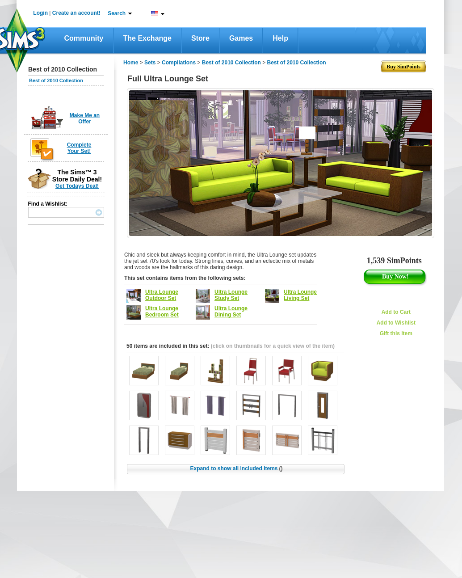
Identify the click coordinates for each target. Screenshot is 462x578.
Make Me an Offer (85, 118)
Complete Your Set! (79, 148)
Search (117, 13)
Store (200, 38)
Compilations (179, 62)
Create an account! (76, 13)
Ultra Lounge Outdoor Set (161, 295)
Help (280, 38)
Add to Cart (396, 312)
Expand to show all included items (236, 468)
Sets (149, 62)
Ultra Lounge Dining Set (231, 311)
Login (40, 13)
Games (241, 38)
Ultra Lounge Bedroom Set (162, 311)
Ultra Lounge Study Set (231, 295)
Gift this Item (396, 333)
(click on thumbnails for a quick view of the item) (273, 346)
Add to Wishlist (396, 323)
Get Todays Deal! (77, 186)
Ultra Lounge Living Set (300, 295)
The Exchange (147, 38)
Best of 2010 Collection (56, 80)
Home (130, 62)
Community (84, 38)
